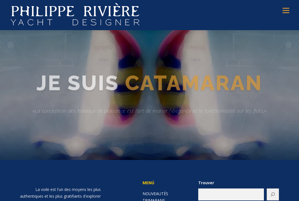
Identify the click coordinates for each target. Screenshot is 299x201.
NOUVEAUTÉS (155, 193)
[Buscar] (273, 194)
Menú (286, 10)
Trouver (206, 182)
